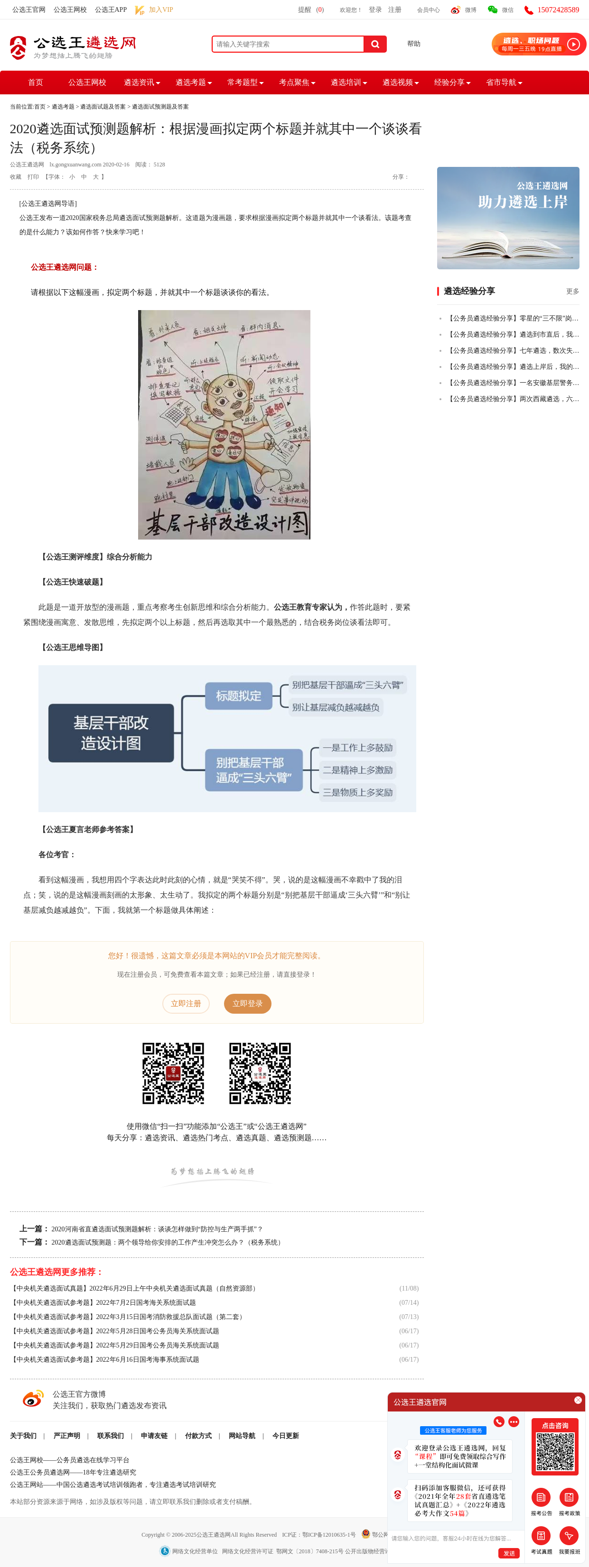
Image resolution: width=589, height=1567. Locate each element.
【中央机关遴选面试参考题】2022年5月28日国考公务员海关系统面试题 (114, 1331)
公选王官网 (29, 9)
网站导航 (242, 1435)
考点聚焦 (294, 82)
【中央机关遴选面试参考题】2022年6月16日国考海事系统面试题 (104, 1359)
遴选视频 (398, 82)
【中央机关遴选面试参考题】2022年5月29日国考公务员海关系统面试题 (114, 1345)
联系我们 (110, 1435)
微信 (508, 10)
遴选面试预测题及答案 (160, 106)
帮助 (414, 43)
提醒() (311, 9)
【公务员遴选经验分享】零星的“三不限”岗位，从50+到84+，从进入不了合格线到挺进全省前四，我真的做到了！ (513, 318)
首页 (35, 82)
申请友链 (154, 1435)
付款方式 (198, 1435)
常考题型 (242, 82)
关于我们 (23, 1435)
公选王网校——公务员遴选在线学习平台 (70, 1460)
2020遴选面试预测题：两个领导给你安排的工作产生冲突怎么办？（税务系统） (168, 1242)
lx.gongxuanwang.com (76, 164)
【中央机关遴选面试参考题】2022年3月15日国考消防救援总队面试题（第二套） (128, 1316)
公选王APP (111, 9)
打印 (33, 177)
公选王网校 (70, 9)
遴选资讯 (139, 82)
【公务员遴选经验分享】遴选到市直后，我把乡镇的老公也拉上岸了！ (513, 334)
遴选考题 (191, 82)
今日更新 (285, 1435)
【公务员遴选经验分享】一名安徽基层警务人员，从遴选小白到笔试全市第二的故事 (513, 382)
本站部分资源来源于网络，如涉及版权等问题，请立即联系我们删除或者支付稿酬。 (133, 1501)
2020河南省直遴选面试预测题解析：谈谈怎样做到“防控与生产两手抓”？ (157, 1229)
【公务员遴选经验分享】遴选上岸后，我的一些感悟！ (513, 366)
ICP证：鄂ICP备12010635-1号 (319, 1534)
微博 (471, 10)
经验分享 (449, 82)
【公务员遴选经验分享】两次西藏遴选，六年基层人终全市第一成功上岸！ (513, 399)
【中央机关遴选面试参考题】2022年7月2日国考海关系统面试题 (103, 1302)
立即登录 (248, 1003)
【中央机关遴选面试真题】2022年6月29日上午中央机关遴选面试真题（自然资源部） (134, 1288)
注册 (395, 9)
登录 (375, 9)
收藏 (15, 177)
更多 (573, 291)
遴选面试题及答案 (103, 106)
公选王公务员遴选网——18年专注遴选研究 (73, 1472)
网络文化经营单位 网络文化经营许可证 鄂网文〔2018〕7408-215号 (252, 1551)
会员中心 (428, 10)
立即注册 (186, 1003)
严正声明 (67, 1435)
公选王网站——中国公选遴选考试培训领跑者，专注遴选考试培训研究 (113, 1484)
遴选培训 (346, 82)
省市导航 (501, 82)
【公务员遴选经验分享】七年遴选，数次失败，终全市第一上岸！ (513, 350)
